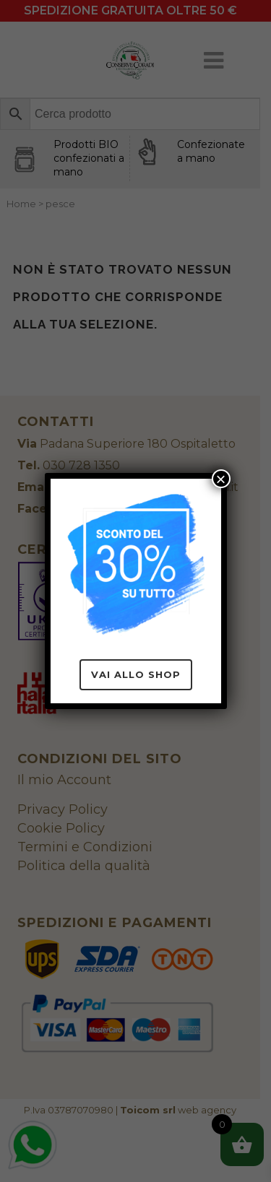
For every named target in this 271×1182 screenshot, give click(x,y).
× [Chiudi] (220, 478)
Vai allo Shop (136, 674)
